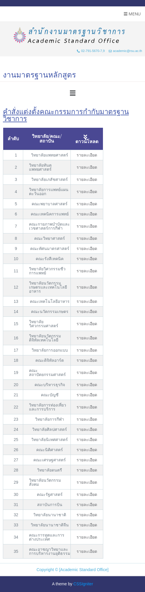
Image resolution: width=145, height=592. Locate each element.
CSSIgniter (83, 584)
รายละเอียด (87, 155)
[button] (72, 93)
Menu (132, 14)
